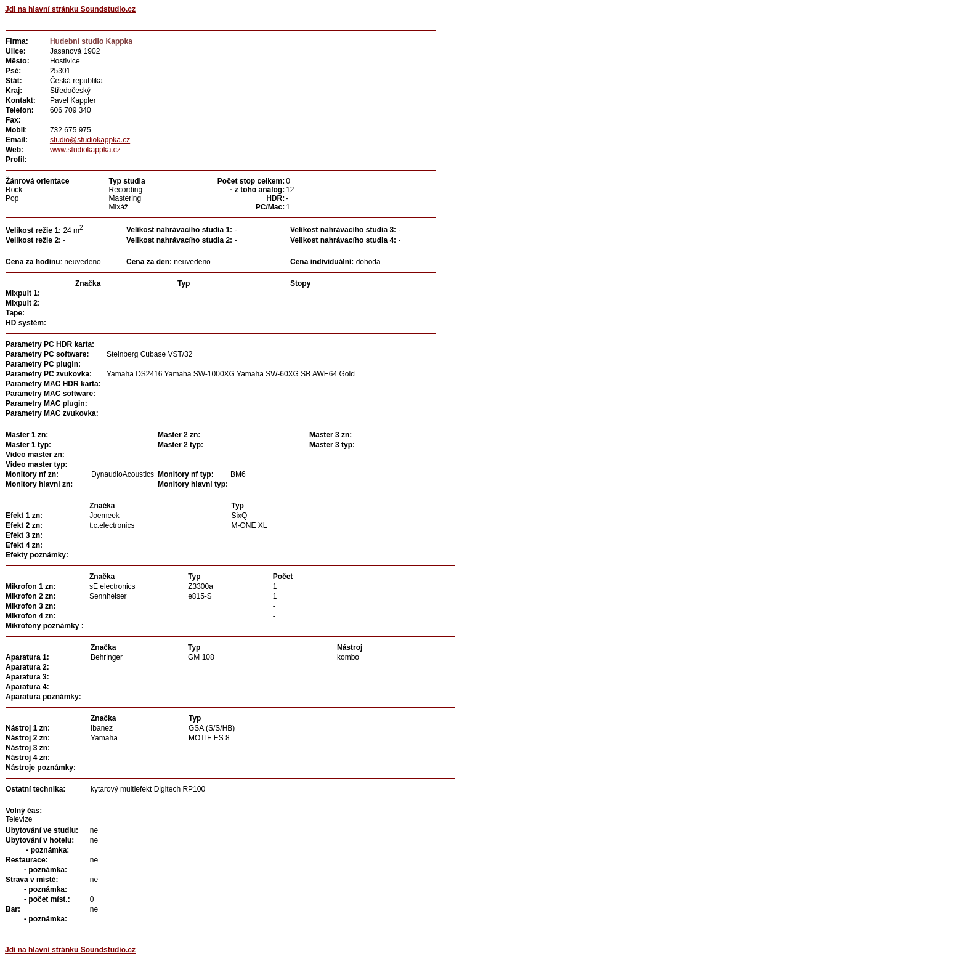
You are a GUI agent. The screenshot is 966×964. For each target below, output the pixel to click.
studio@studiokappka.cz (90, 140)
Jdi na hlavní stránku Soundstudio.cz (70, 9)
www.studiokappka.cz (85, 149)
